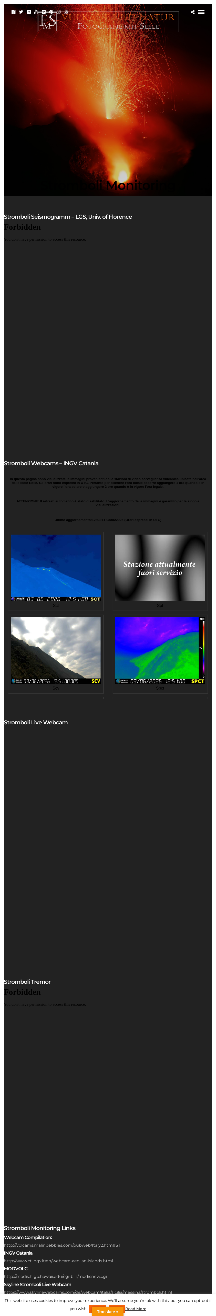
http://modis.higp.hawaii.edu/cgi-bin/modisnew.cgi (55, 1276)
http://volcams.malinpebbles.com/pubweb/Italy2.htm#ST (62, 1245)
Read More (135, 1308)
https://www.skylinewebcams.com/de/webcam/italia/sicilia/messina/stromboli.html (88, 1292)
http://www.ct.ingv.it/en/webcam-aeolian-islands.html (58, 1260)
